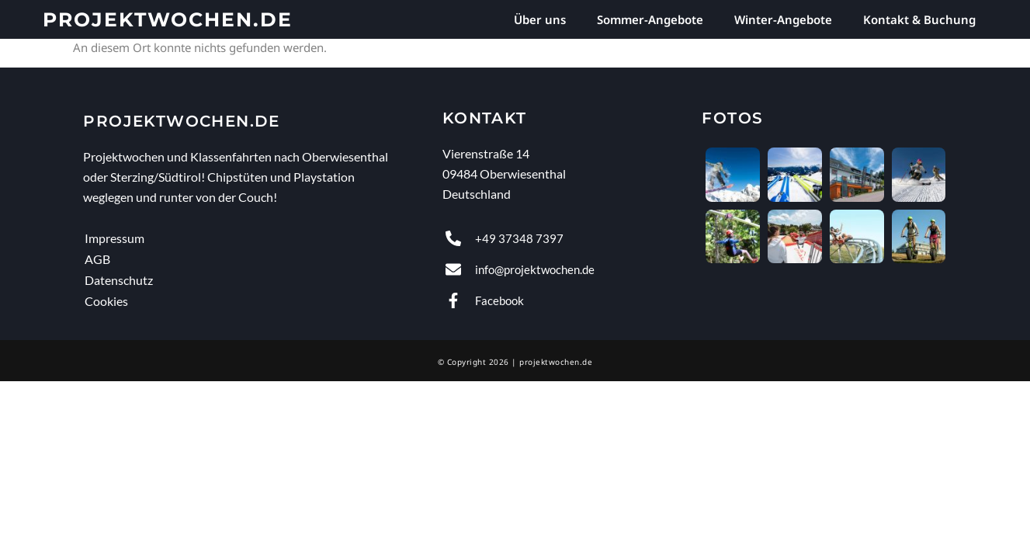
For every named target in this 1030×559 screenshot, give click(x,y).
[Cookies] (254, 301)
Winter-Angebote (783, 19)
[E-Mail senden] (565, 269)
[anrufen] (565, 238)
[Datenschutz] (254, 280)
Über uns (540, 19)
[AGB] (254, 259)
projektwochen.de (168, 19)
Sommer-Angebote (650, 19)
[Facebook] (565, 300)
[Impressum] (254, 238)
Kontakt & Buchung (919, 19)
